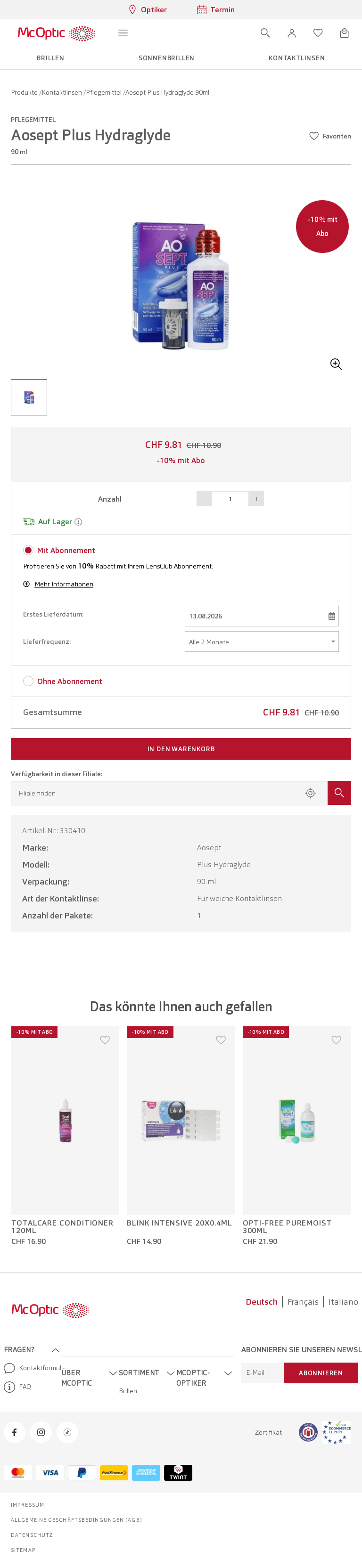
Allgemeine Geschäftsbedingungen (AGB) (76, 1520)
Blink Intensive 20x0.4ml (179, 1223)
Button (204, 498)
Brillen (128, 1391)
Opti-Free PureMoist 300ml (287, 1226)
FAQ (17, 1387)
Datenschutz (32, 1535)
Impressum (27, 1505)
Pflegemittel (104, 92)
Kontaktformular (29, 1368)
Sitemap (23, 1550)
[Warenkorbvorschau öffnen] (344, 33)
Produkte (25, 92)
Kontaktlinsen (62, 92)
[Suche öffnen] (265, 33)
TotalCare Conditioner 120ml (62, 1226)
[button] (291, 33)
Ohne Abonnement (69, 681)
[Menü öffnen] (123, 33)
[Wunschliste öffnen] (318, 33)
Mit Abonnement (66, 550)
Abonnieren (321, 1373)
